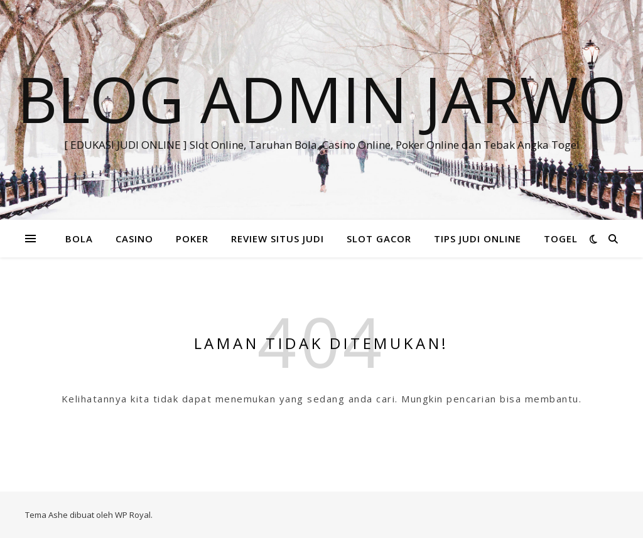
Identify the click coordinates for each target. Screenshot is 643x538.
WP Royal (133, 514)
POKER (192, 238)
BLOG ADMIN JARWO (322, 98)
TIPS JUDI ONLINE (477, 238)
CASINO (134, 238)
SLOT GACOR (379, 238)
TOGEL (561, 238)
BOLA (79, 238)
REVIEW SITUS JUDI (277, 238)
